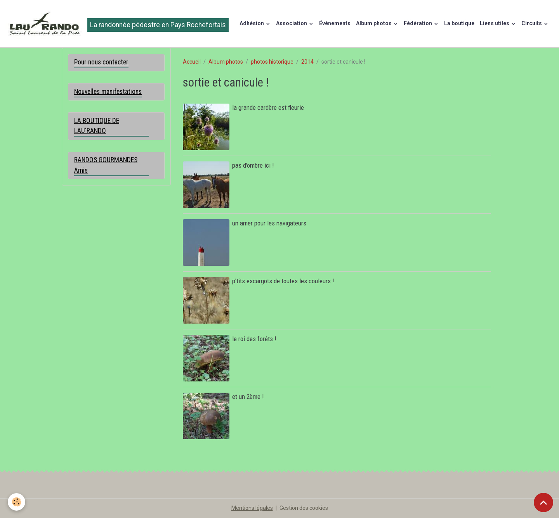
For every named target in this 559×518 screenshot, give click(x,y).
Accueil (192, 62)
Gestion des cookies (304, 508)
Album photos (374, 23)
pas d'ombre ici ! (253, 165)
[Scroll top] (543, 502)
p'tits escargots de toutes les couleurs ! (283, 281)
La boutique (459, 23)
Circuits (532, 23)
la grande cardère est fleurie (268, 107)
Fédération (418, 23)
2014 (307, 62)
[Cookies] (16, 502)
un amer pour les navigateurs (269, 223)
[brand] (117, 23)
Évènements (335, 23)
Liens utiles (495, 23)
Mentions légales (252, 508)
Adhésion (252, 23)
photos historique (272, 62)
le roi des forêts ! (254, 339)
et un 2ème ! (248, 396)
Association (292, 23)
